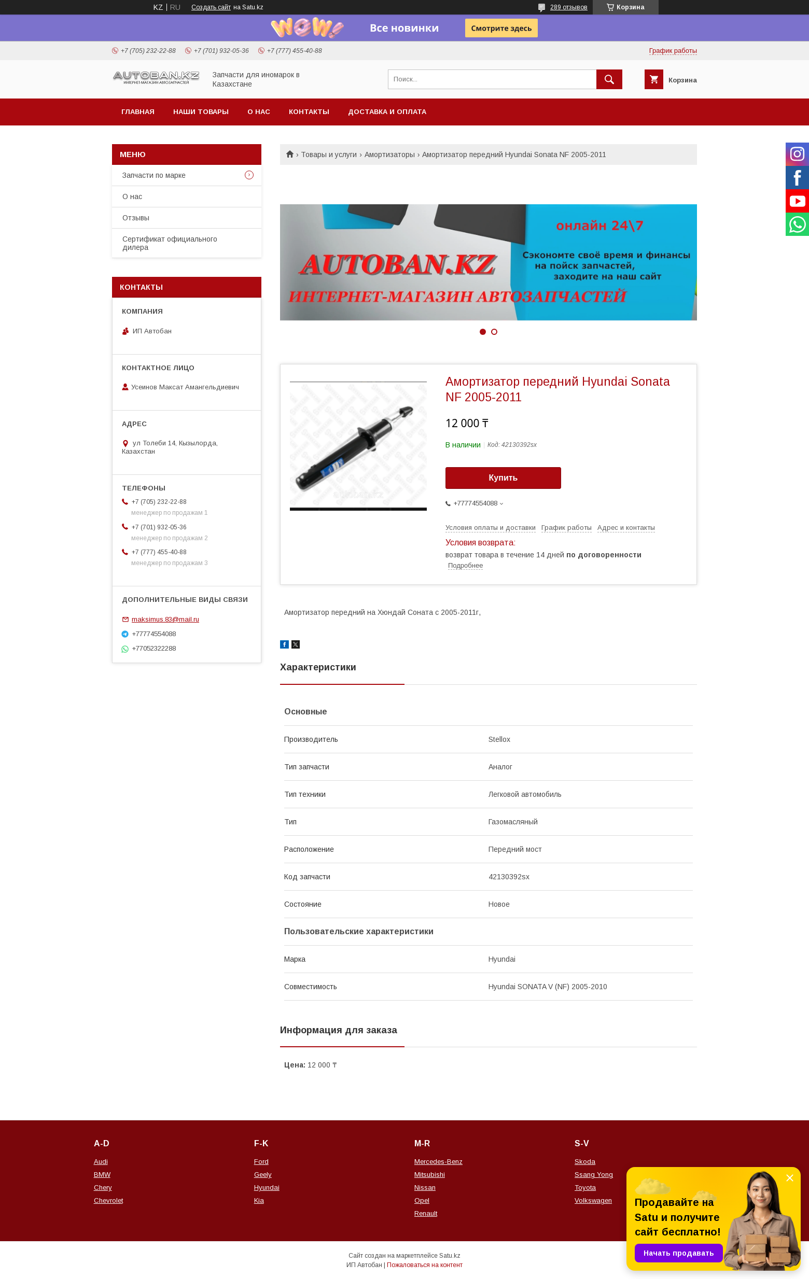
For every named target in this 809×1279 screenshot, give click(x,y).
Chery (103, 1187)
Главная (138, 112)
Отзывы (135, 218)
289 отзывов (569, 7)
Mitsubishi (429, 1174)
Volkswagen (593, 1200)
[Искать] (609, 79)
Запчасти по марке (154, 175)
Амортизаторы (390, 154)
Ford (261, 1161)
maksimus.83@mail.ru (165, 619)
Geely (263, 1174)
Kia (259, 1200)
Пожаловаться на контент (425, 1265)
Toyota (585, 1187)
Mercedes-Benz (438, 1161)
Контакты (309, 112)
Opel (421, 1200)
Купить (503, 477)
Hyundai (267, 1187)
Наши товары (201, 112)
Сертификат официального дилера (169, 243)
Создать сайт (211, 7)
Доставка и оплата (387, 112)
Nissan (425, 1187)
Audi (101, 1161)
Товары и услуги (329, 154)
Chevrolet (108, 1200)
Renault (425, 1213)
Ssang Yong (594, 1174)
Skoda (585, 1161)
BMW (102, 1174)
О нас (258, 112)
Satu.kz (450, 1255)
